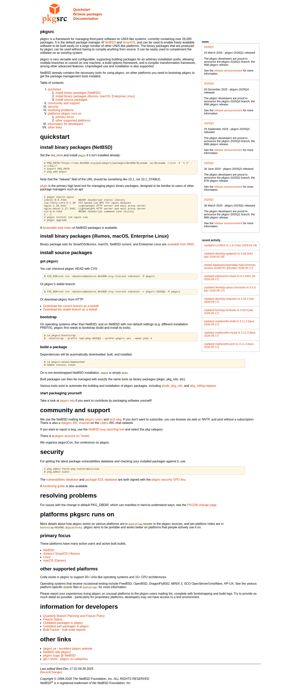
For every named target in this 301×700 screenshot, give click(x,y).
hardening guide (54, 498)
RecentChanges (51, 684)
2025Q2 (209, 163)
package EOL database (101, 491)
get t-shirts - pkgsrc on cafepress (65, 671)
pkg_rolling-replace (203, 396)
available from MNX (180, 251)
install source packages (71, 99)
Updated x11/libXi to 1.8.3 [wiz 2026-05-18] (230, 245)
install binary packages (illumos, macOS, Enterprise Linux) (95, 96)
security (53, 106)
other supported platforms (72, 120)
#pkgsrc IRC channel (75, 433)
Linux (46, 569)
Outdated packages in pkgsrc (63, 635)
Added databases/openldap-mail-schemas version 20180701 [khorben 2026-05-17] (230, 266)
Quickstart (81, 10)
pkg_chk (176, 396)
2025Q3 (209, 123)
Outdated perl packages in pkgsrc (66, 638)
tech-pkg (115, 430)
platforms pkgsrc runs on (64, 113)
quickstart (54, 89)
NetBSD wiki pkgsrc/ (57, 664)
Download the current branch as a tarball (70, 314)
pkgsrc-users (94, 430)
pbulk (165, 396)
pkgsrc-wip (67, 411)
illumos (75, 565)
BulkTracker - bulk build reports (64, 641)
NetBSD (110, 42)
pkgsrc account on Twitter (72, 447)
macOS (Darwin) (54, 572)
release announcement (228, 70)
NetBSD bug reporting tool (106, 440)
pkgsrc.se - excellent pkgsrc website (67, 660)
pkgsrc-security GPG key (168, 491)
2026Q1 (209, 46)
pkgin (43, 188)
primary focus (64, 117)
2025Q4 (209, 83)
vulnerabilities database (62, 491)
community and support (64, 103)
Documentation (85, 19)
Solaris (48, 565)
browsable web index (57, 235)
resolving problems (61, 110)
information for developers (65, 124)
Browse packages (87, 14)
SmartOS (129, 42)
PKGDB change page (202, 517)
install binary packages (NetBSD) (78, 92)
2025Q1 (209, 199)
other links (55, 127)
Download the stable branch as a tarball (70, 318)
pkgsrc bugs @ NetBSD (59, 667)
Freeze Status (52, 631)
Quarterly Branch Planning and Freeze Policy (74, 628)
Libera (104, 433)
